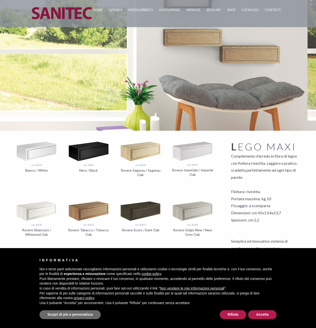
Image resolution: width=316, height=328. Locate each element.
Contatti (273, 10)
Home (98, 10)
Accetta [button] (262, 314)
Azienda (115, 10)
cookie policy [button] (151, 274)
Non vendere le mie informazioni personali (192, 288)
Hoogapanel (169, 10)
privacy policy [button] (84, 298)
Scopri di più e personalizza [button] (70, 314)
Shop (231, 10)
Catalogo (250, 10)
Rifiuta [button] (233, 314)
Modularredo (140, 10)
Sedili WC (213, 10)
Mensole (193, 10)
